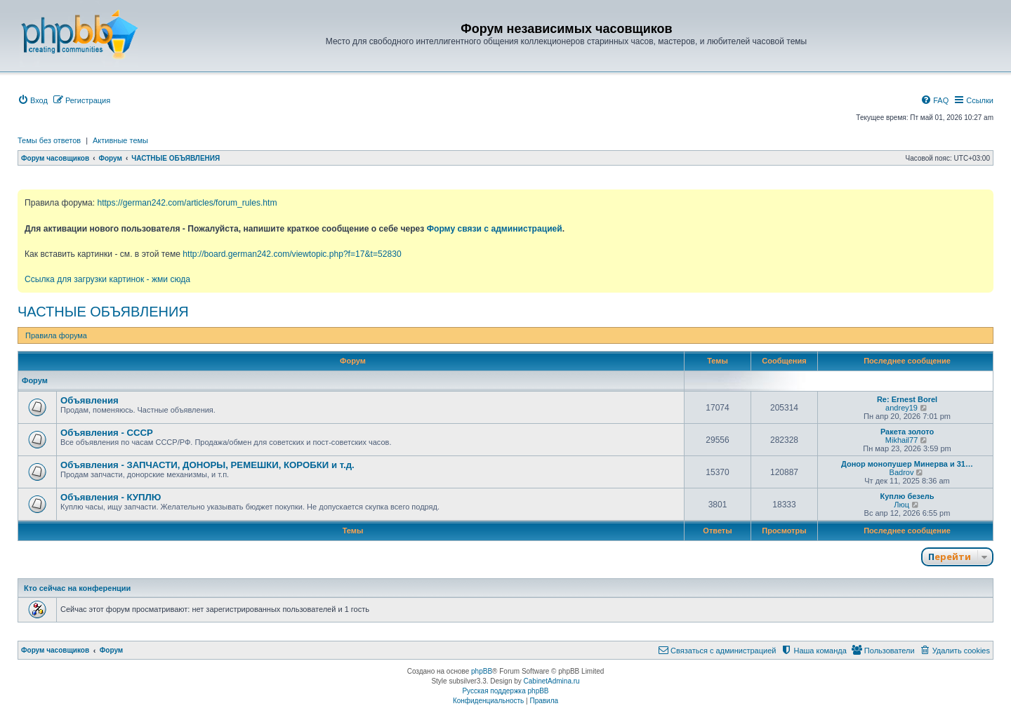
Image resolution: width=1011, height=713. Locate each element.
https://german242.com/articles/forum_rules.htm (187, 203)
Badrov (902, 472)
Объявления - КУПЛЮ (110, 497)
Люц (901, 504)
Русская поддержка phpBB (505, 691)
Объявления (89, 400)
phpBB (481, 671)
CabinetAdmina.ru (552, 681)
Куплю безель (907, 496)
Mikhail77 (901, 440)
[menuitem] (33, 100)
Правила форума (56, 335)
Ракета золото (907, 431)
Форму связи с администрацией (494, 229)
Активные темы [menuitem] (120, 140)
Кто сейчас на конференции (77, 588)
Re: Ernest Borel (907, 399)
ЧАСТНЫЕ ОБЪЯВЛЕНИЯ (103, 311)
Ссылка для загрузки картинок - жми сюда (107, 279)
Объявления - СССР (106, 432)
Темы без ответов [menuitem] (49, 140)
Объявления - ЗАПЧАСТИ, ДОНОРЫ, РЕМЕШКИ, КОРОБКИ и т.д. (207, 465)
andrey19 (901, 408)
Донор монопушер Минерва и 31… (907, 464)
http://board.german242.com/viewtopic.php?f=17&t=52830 (292, 254)
